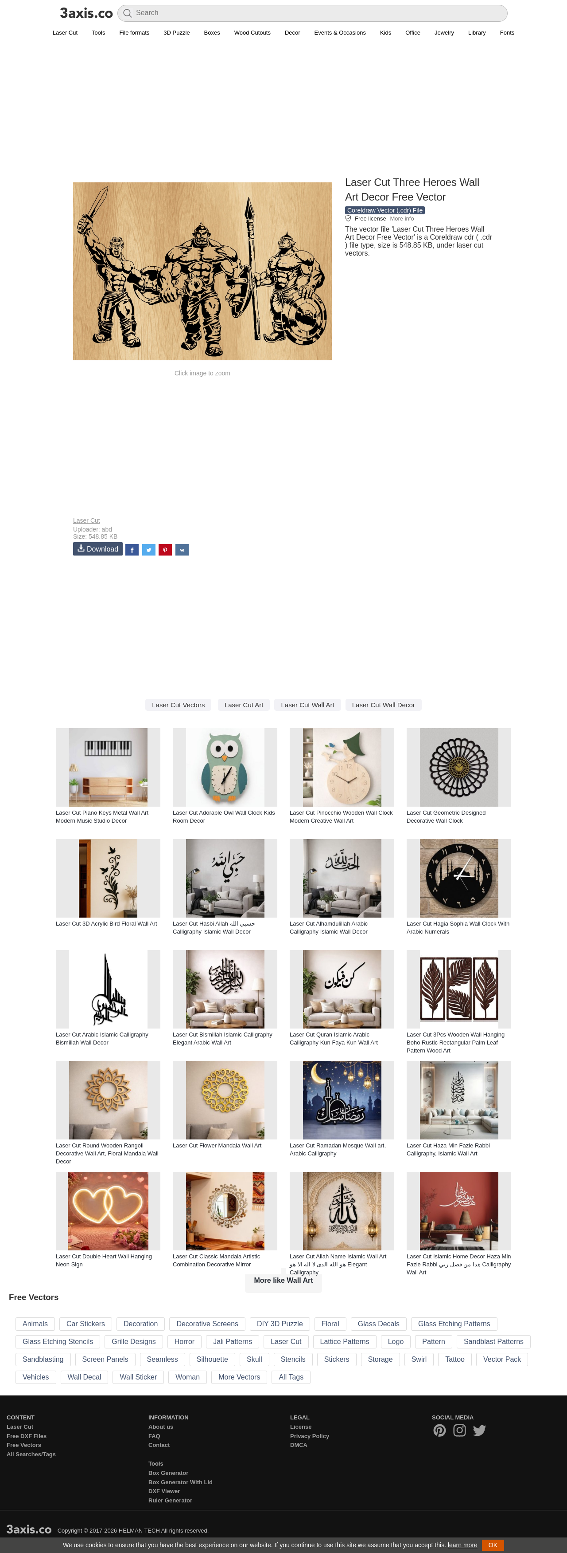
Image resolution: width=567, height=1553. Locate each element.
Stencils (293, 1359)
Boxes (212, 32)
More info (402, 218)
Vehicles (36, 1377)
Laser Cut (65, 32)
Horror (184, 1341)
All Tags (291, 1377)
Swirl (419, 1359)
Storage (380, 1359)
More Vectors (239, 1377)
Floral (330, 1324)
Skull (254, 1359)
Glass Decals (379, 1324)
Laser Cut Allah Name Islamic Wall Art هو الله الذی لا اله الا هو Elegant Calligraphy (338, 1264)
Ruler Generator (170, 1500)
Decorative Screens (207, 1324)
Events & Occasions (340, 32)
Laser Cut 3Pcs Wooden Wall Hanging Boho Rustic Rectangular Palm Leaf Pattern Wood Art (456, 1042)
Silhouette (212, 1359)
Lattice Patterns (344, 1341)
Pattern (433, 1341)
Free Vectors (24, 1445)
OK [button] (493, 1545)
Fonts (507, 32)
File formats (134, 32)
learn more (463, 1545)
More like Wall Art (283, 1280)
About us (160, 1426)
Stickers (337, 1359)
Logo (396, 1341)
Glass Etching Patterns (454, 1324)
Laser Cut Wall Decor (383, 705)
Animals (35, 1324)
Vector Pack (502, 1359)
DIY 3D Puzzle (280, 1324)
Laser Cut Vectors (178, 705)
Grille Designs (134, 1341)
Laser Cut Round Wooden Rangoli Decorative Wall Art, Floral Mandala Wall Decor (107, 1153)
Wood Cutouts (252, 32)
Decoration (141, 1324)
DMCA (298, 1445)
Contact (159, 1445)
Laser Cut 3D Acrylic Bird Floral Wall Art (106, 923)
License (300, 1426)
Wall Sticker (138, 1377)
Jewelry (444, 32)
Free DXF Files (27, 1436)
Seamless (162, 1359)
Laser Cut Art (244, 705)
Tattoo (455, 1359)
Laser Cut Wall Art (307, 705)
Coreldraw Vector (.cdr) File (385, 210)
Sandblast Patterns (494, 1341)
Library (477, 32)
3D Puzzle (176, 32)
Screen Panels (105, 1359)
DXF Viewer (164, 1491)
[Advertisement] (283, 111)
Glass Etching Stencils (58, 1341)
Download (98, 548)
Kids (385, 32)
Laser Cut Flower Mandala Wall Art (217, 1145)
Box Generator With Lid (180, 1482)
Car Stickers (85, 1324)
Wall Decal (84, 1377)
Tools (98, 32)
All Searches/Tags (31, 1454)
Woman (187, 1377)
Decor (292, 32)
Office (412, 32)
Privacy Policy (309, 1436)
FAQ (154, 1436)
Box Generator (168, 1473)
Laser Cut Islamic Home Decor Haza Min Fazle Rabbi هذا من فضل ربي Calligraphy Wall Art (459, 1264)
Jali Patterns (232, 1341)
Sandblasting (43, 1359)
